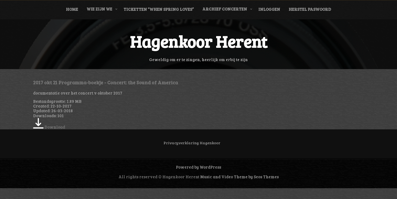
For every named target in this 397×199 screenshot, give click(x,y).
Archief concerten (224, 9)
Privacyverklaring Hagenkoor (191, 142)
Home (72, 9)
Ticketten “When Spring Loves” (159, 9)
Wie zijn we (99, 9)
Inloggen (269, 9)
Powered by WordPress (198, 167)
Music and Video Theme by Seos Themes (239, 176)
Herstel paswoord (310, 9)
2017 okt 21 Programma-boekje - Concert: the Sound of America (105, 82)
